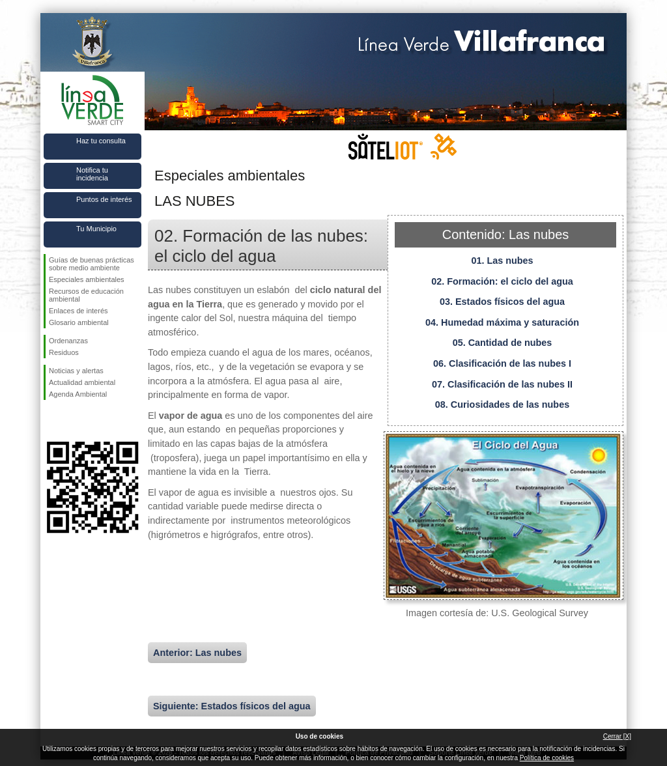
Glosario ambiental (79, 322)
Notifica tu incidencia (92, 174)
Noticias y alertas (76, 371)
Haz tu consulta (101, 141)
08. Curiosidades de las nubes (502, 404)
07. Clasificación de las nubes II (502, 384)
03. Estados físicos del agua (502, 301)
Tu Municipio (96, 229)
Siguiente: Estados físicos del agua (232, 706)
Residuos (64, 352)
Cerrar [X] (617, 736)
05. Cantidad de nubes (502, 342)
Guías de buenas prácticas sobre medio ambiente (91, 264)
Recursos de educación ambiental (86, 295)
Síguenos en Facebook (51, 421)
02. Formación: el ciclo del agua (502, 281)
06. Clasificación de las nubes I (502, 363)
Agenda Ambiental (78, 394)
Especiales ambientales (86, 279)
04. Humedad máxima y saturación (502, 322)
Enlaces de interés (78, 311)
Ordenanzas (68, 341)
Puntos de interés (104, 199)
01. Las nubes (502, 260)
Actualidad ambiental (82, 382)
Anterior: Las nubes (197, 652)
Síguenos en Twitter (73, 421)
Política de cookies (547, 757)
